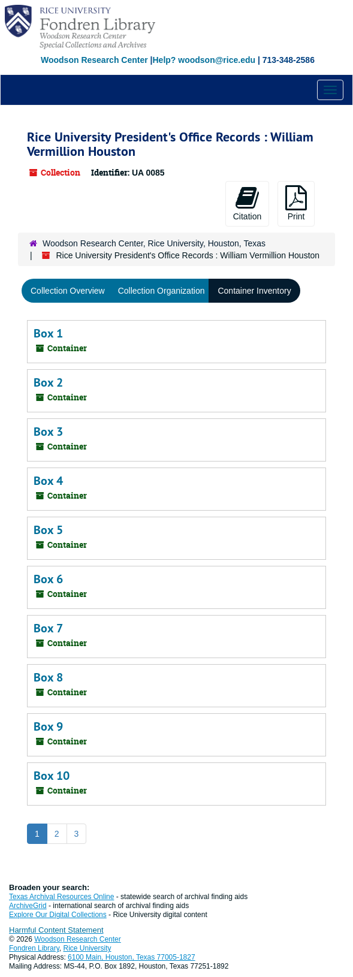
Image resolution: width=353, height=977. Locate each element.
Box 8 (48, 677)
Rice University (87, 948)
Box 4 (48, 480)
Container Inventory (254, 290)
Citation (247, 203)
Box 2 (48, 382)
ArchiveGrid (28, 905)
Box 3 (48, 431)
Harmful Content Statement (56, 929)
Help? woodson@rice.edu (203, 60)
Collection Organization (161, 290)
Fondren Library (34, 948)
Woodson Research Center (94, 60)
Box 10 (52, 775)
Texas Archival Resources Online (61, 896)
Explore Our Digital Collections (58, 914)
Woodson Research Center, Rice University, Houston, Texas (154, 243)
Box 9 (48, 726)
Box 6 (48, 579)
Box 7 (48, 628)
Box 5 (48, 530)
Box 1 (48, 333)
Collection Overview (68, 290)
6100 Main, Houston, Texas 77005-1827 (131, 957)
